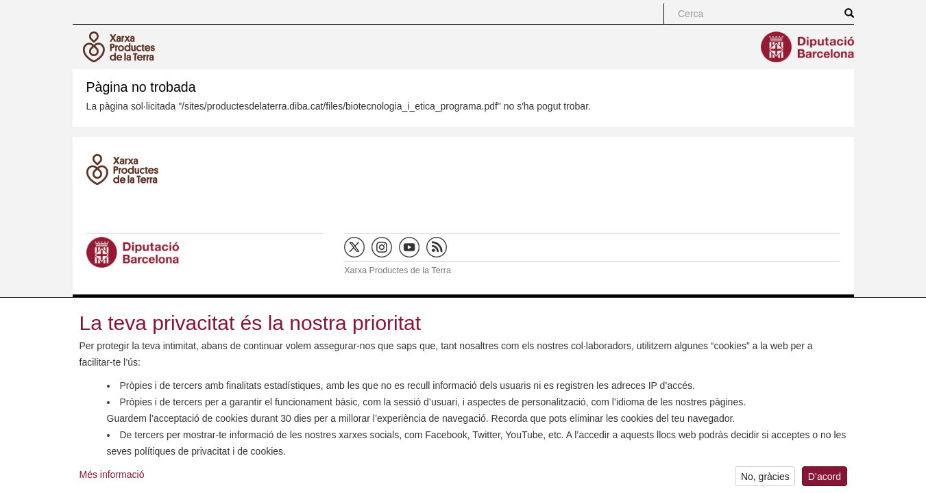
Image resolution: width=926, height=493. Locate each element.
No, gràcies (765, 479)
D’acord (824, 479)
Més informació (112, 477)
